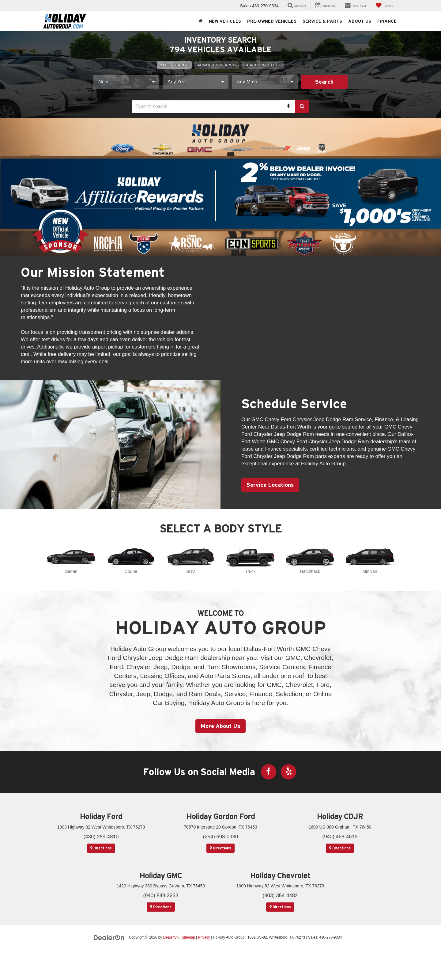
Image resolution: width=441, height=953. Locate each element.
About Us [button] (359, 21)
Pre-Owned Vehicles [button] (271, 21)
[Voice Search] (288, 106)
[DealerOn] (109, 937)
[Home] (201, 21)
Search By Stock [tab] (263, 65)
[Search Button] (302, 106)
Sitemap (188, 937)
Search (324, 82)
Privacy (204, 937)
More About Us (220, 726)
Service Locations (270, 485)
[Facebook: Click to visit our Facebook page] (268, 772)
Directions (101, 848)
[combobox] (220, 106)
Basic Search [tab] (174, 65)
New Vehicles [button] (225, 21)
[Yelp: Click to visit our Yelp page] (288, 772)
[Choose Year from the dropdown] (195, 82)
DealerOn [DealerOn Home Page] (171, 937)
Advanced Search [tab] (217, 65)
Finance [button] (387, 21)
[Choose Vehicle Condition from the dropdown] (126, 82)
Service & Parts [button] (322, 21)
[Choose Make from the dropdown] (265, 82)
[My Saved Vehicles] (384, 5)
